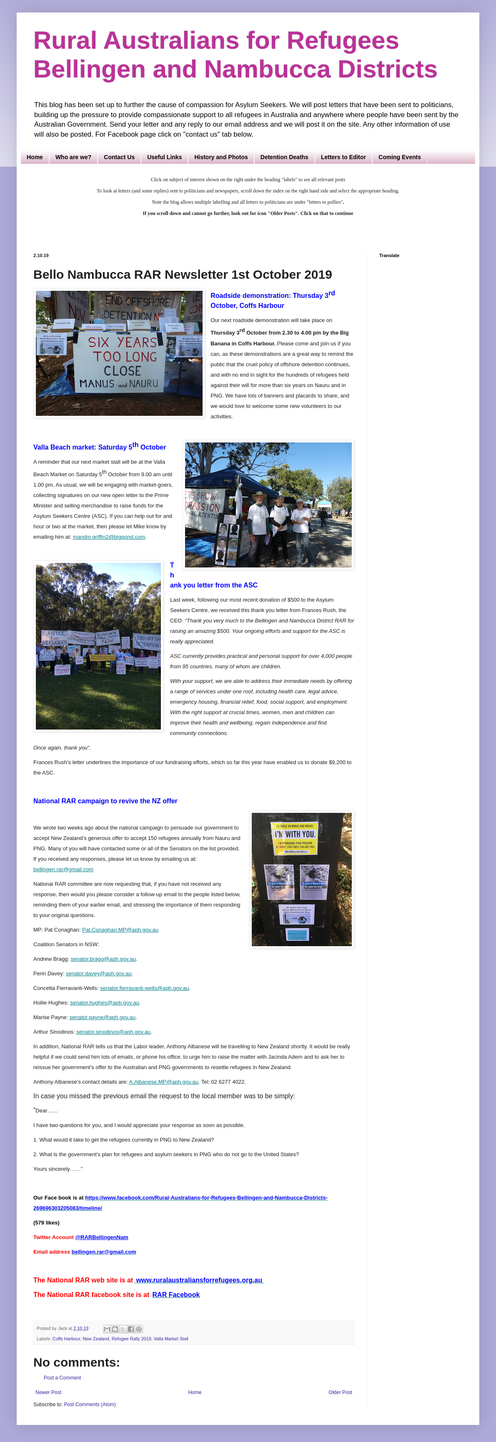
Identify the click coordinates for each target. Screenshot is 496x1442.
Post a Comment (62, 1378)
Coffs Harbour (66, 1338)
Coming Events (399, 157)
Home (35, 157)
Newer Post (48, 1392)
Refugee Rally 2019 (131, 1338)
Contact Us (119, 157)
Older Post (340, 1392)
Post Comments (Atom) (90, 1404)
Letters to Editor (343, 157)
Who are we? (73, 157)
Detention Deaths (284, 157)
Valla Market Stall (171, 1338)
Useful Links (164, 157)
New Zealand (96, 1338)
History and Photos (221, 157)
